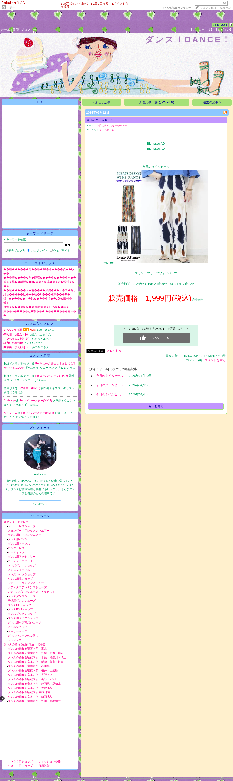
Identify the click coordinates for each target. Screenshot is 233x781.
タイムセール (106, 129)
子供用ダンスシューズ (22, 600)
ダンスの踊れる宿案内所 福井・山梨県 (33, 670)
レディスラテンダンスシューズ (27, 587)
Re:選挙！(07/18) (30, 388)
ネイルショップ (17, 627)
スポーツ (12, 7)
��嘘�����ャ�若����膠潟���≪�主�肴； (39, 290)
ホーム (5, 29)
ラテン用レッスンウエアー (24, 534)
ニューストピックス (40, 263)
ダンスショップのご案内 (23, 635)
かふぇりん (11, 412)
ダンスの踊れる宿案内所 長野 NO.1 (31, 675)
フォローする (40, 503)
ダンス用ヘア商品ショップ (24, 622)
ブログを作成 (208, 8)
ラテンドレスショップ (22, 526)
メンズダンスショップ (22, 565)
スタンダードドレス (16, 522)
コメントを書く (215, 360)
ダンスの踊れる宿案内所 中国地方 (29, 692)
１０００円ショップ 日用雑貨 (29, 766)
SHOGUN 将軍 (12, 329)
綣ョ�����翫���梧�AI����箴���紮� (36, 294)
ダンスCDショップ (19, 605)
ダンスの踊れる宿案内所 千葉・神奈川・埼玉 (37, 657)
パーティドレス (17, 552)
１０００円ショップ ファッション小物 (34, 761)
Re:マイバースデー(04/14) (36, 400)
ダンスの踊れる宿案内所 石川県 (29, 666)
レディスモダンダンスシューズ (27, 583)
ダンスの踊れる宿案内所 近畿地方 (30, 688)
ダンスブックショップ (22, 613)
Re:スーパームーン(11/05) (52, 375)
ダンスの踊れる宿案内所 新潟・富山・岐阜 (35, 661)
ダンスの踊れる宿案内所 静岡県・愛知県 (34, 683)
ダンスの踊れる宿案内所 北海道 (24, 644)
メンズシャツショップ (22, 574)
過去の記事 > (212, 102)
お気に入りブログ (40, 323)
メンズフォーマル (19, 570)
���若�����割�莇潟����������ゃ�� (39, 277)
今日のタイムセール (99, 120)
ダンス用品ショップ (20, 578)
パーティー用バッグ (20, 561)
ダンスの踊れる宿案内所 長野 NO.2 (32, 679)
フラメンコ (15, 640)
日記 (16, 29)
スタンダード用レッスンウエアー (29, 530)
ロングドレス (16, 548)
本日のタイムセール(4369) (112, 125)
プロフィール (30, 29)
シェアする (113, 350)
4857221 (220, 25)
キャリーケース (17, 631)
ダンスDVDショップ (20, 609)
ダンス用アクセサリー (22, 556)
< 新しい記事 (102, 102)
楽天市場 (225, 8)
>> (177, 8)
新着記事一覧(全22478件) (156, 102)
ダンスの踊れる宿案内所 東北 (27, 648)
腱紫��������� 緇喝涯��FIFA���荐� (36, 307)
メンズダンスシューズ (22, 596)
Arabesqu (10, 400)
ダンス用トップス (19, 543)
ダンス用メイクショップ (23, 618)
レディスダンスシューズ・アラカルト (31, 591)
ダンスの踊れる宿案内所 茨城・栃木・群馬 (35, 653)
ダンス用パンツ (17, 539)
